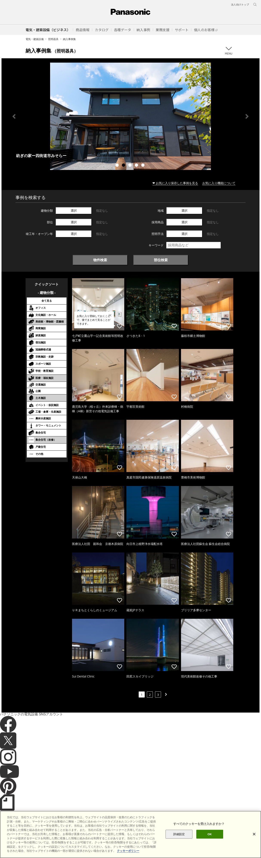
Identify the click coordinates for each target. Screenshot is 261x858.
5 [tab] (143, 166)
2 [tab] (124, 166)
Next (247, 116)
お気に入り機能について (218, 183)
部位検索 (161, 260)
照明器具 (53, 39)
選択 (74, 210)
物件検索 (100, 260)
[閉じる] (254, 834)
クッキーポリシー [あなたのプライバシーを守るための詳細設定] (128, 850)
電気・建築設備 (35, 39)
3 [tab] (130, 166)
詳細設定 (179, 834)
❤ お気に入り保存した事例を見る (175, 183)
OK (209, 834)
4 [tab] (137, 166)
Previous (14, 116)
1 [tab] (117, 166)
